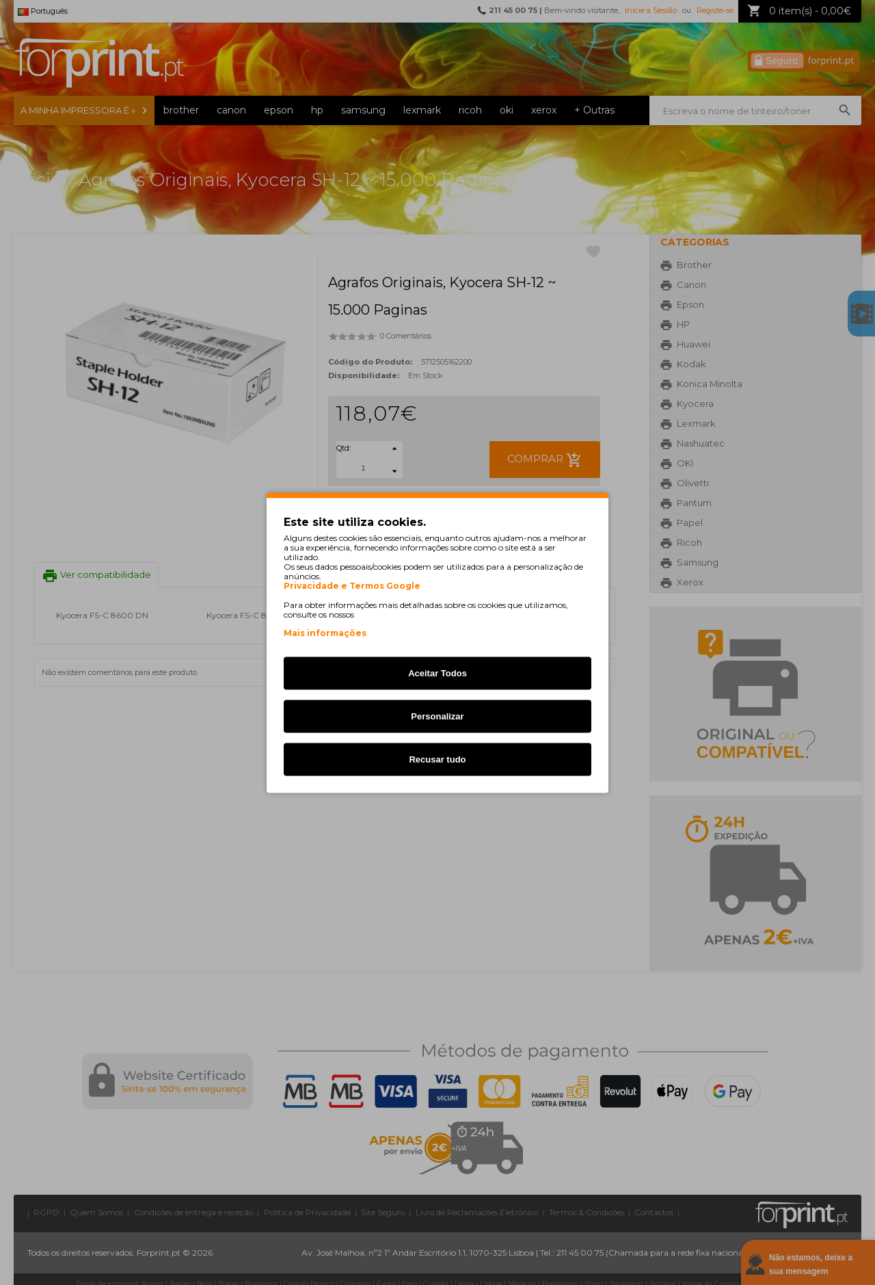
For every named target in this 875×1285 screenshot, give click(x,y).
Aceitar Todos (437, 672)
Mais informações (325, 632)
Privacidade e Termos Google (352, 585)
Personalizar (437, 716)
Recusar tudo (437, 759)
